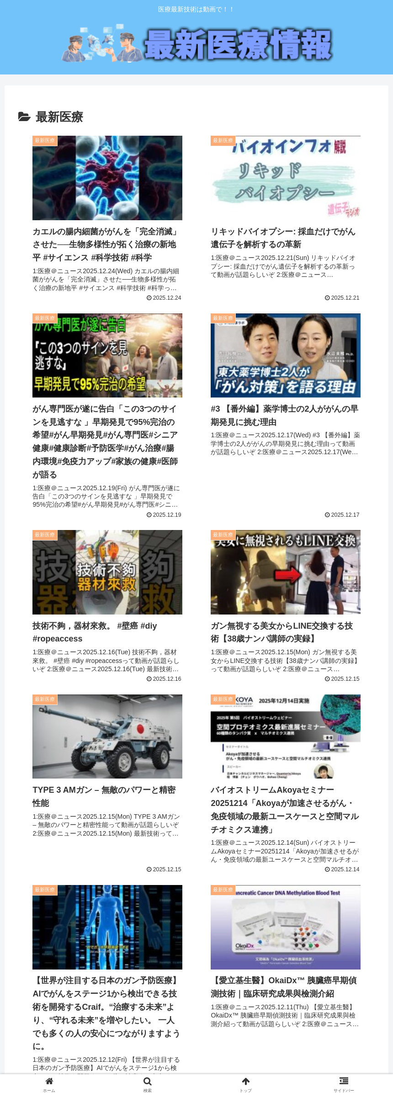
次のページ (196, 886)
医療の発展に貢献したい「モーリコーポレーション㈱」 (103, 994)
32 (258, 918)
